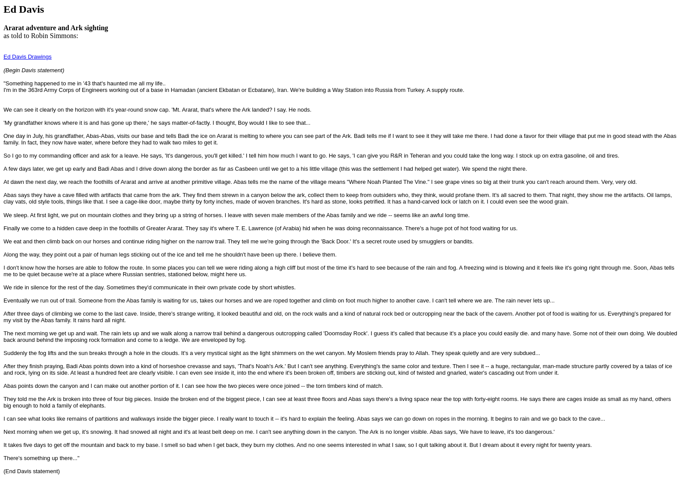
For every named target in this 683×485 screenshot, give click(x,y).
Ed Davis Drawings (28, 56)
